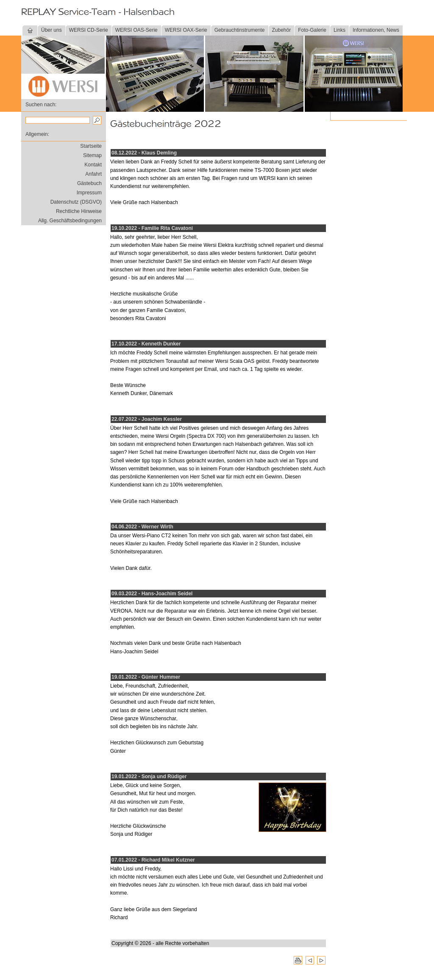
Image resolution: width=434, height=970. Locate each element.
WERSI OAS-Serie (136, 30)
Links (339, 30)
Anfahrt (93, 174)
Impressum (89, 193)
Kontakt (93, 165)
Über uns (51, 30)
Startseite (91, 146)
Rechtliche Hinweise (79, 211)
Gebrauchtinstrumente (239, 30)
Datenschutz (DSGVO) (76, 202)
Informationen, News (376, 30)
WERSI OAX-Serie (186, 30)
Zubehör (281, 30)
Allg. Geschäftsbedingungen (70, 221)
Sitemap (92, 155)
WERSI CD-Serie (88, 30)
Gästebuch (89, 183)
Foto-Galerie (312, 30)
